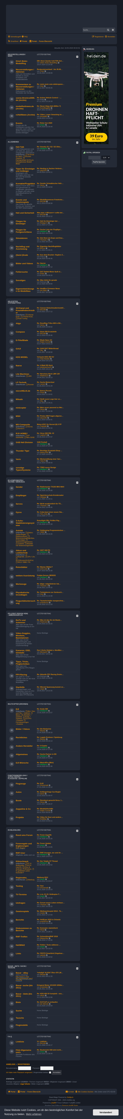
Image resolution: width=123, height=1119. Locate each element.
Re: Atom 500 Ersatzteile (47, 332)
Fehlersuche (22, 272)
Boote (18, 800)
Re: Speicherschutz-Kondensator (50, 495)
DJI (17, 709)
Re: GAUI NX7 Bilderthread (48, 348)
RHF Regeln (20, 848)
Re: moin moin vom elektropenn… (50, 84)
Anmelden (10, 1064)
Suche (19, 1011)
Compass (20, 332)
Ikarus (19, 365)
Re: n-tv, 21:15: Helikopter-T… (49, 894)
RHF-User (20, 853)
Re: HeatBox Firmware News (48, 288)
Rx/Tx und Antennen (21, 621)
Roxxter (30, 384)
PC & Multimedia (23, 864)
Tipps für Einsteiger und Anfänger (25, 170)
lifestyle (43, 974)
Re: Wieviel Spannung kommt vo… (51, 687)
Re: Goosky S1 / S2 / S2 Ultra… (49, 147)
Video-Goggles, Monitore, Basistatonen (23, 635)
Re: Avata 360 (42, 709)
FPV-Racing (21, 674)
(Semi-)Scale (22, 255)
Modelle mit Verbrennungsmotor (24, 544)
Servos (19, 504)
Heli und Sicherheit (25, 213)
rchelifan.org (14, 830)
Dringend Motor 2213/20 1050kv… (50, 985)
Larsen (42, 384)
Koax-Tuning (21, 318)
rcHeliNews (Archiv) (25, 115)
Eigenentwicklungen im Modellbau (25, 290)
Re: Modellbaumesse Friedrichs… (50, 200)
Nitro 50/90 (29, 437)
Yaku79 (43, 461)
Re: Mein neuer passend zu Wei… (50, 407)
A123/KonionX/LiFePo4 (24, 559)
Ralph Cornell (45, 342)
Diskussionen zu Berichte (24, 929)
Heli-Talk (20, 147)
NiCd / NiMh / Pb (23, 562)
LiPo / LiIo (30, 557)
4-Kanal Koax (27, 317)
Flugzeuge (21, 783)
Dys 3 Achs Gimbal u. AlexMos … (50, 650)
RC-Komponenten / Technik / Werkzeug (16, 481)
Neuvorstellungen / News (17, 55)
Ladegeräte (21, 556)
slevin (42, 995)
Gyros (19, 512)
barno (42, 794)
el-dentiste (44, 987)
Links (18, 953)
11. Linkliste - (42, 1041)
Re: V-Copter (42, 746)
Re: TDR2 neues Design (46, 467)
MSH (18, 416)
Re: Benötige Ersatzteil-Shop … (49, 450)
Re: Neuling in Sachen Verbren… (50, 168)
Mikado (19, 399)
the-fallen (43, 290)
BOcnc (42, 248)
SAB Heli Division (24, 442)
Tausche (20, 1018)
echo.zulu (43, 569)
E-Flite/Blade (22, 340)
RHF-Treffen (21, 936)
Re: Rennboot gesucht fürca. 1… (50, 800)
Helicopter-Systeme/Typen (14, 302)
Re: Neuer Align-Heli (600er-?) (49, 106)
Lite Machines (22, 374)
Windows (27, 869)
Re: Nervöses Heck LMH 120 (48, 374)
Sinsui (42, 409)
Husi (42, 86)
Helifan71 (44, 148)
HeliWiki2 (20, 945)
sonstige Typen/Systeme (23, 469)
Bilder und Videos (24, 263)
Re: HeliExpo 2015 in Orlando (48, 919)
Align (18, 323)
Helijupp (43, 497)
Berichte (20, 920)
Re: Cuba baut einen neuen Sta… (50, 512)
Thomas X (44, 240)
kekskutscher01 (46, 367)
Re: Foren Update (44, 843)
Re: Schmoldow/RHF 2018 (47, 936)
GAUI (18, 349)
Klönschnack (22, 861)
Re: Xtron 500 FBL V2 (45, 433)
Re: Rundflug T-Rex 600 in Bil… (49, 323)
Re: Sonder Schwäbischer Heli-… (50, 183)
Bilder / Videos (23, 729)
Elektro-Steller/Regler (24, 533)
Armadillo (43, 116)
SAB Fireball (42, 442)
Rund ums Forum (24, 835)
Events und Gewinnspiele (22, 201)
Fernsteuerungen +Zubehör (22, 722)
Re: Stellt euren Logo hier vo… (49, 399)
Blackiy (43, 731)
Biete (18, 1002)
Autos (18, 792)
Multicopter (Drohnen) (18, 704)
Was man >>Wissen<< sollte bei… (50, 213)
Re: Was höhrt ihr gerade (47, 280)
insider (42, 913)
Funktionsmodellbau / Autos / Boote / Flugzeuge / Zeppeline (17, 777)
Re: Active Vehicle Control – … (49, 98)
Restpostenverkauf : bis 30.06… (49, 69)
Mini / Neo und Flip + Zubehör (25, 712)
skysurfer (43, 418)
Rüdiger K (44, 223)
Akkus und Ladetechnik (22, 551)
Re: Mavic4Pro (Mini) (45, 762)
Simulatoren (21, 238)
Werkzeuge (21, 584)
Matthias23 (44, 376)
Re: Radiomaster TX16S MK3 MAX (50, 487)
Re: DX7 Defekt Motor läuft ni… (49, 272)
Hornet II (20, 428)
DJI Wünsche (22, 763)
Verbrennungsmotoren (24, 541)
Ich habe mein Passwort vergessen (19, 1072)
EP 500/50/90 (23, 436)
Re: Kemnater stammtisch (47, 928)
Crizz (42, 71)
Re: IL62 (40, 783)
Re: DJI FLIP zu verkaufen (47, 1002)
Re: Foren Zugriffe (44, 835)
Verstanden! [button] (106, 1112)
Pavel (42, 392)
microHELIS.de (23, 391)
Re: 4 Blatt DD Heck (45, 365)
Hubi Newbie (45, 359)
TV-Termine (21, 894)
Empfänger (21, 495)
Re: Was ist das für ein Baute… (49, 620)
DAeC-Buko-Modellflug (22, 62)
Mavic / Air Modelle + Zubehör (24, 715)
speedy (43, 955)
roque (42, 689)
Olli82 (42, 532)
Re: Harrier (41, 263)
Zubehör (20, 544)
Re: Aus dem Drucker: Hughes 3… (50, 255)
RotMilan (43, 819)
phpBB (53, 1103)
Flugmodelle (22, 1025)
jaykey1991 (44, 452)
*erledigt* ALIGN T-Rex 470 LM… (50, 973)
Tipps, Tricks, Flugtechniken (22, 662)
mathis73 (43, 435)
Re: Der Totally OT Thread (47, 861)
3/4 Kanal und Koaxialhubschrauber (25, 310)
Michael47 (44, 652)
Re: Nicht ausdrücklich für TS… (49, 504)
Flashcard (44, 622)
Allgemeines (13, 142)
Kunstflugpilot (45, 108)
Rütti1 (42, 273)
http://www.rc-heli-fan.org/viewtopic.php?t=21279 (24, 978)
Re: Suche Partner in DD (46, 754)
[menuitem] (24, 36)
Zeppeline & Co (23, 809)
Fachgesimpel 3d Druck (25, 159)
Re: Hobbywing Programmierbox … (51, 530)
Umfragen (20, 903)
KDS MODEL (22, 357)
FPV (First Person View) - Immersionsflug (18, 614)
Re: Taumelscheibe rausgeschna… (51, 601)
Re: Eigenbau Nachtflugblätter (49, 246)
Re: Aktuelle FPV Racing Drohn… (50, 674)
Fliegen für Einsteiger (21, 222)
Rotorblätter (21, 567)
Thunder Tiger (22, 451)
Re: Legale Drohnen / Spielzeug (49, 737)
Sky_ (42, 350)
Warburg (30, 880)
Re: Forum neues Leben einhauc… (51, 903)
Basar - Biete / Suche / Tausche (17, 967)
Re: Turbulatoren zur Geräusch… (50, 592)
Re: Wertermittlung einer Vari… (49, 459)
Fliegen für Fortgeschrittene (24, 231)
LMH (29, 376)
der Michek (44, 1004)
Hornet (29, 427)
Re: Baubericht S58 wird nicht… (50, 1050)
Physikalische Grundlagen (22, 593)
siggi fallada (25, 1084)
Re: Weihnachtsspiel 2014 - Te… (50, 911)
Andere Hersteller (24, 746)
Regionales (21, 877)
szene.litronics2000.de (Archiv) (25, 99)
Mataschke (44, 938)
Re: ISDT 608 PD (43, 550)
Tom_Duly (44, 514)
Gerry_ (42, 185)
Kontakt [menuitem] (69, 1091)
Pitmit (42, 930)
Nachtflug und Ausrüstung (22, 247)
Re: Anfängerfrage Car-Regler (49, 792)
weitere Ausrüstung (25, 575)
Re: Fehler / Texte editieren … (49, 945)
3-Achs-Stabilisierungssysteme (25, 523)
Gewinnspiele (22, 911)
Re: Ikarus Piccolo (44, 391)
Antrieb (19, 530)
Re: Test (40, 886)
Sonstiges (20, 280)
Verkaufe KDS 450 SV (45, 357)
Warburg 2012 (42, 877)
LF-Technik (21, 382)
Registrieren (24, 1064)
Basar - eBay (22, 973)
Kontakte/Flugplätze (25, 183)
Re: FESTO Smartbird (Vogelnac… (50, 953)
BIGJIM (43, 201)
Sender (19, 487)
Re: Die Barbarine (44, 729)
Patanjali (43, 426)
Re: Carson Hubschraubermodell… (51, 308)
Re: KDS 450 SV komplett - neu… (50, 994)
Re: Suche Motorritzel (45, 382)
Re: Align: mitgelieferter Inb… (49, 584)
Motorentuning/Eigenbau (25, 537)
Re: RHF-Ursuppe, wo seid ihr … (50, 853)
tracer (42, 125)
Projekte (20, 817)
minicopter (21, 408)
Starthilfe (20, 687)
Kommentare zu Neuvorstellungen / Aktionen (25, 86)
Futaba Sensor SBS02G (46, 575)
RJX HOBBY (22, 433)
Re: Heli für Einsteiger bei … (48, 221)
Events (19, 123)
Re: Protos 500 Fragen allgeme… (50, 416)
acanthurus (44, 602)
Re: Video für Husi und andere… (50, 817)
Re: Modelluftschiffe (45, 809)
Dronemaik (44, 785)
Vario (18, 459)
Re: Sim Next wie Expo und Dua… (50, 238)
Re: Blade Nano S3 (44, 340)
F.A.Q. (10, 1036)
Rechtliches (21, 737)
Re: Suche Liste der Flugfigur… (49, 229)
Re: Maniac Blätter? (45, 567)
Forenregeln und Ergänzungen (24, 844)
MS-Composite (23, 424)
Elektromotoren (22, 535)
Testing (19, 886)
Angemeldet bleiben (42, 1072)
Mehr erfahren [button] (34, 1114)
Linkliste (20, 1042)
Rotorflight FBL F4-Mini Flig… (49, 520)
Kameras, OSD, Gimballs (23, 651)
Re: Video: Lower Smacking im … (50, 114)
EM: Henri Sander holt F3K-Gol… (50, 61)
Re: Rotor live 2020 (44, 123)
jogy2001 (43, 170)
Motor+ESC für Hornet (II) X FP (49, 424)
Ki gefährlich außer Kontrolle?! (25, 871)
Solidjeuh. (70, 1097)
